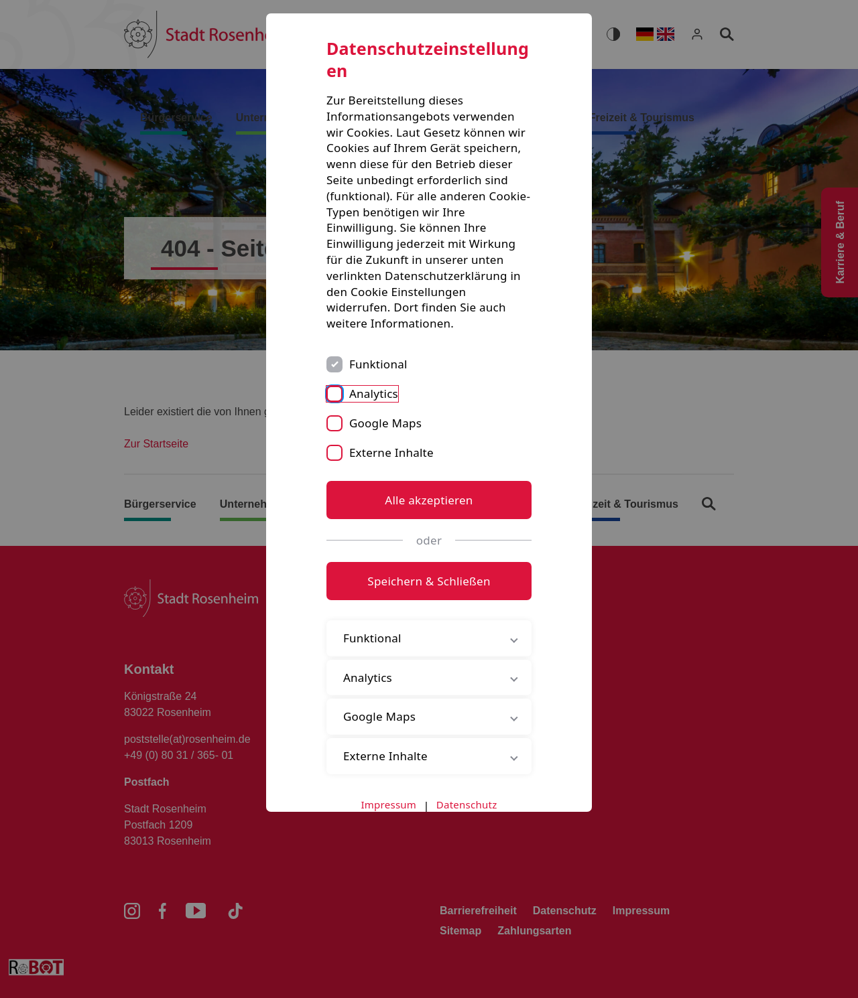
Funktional (378, 364)
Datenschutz (466, 804)
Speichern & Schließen (428, 581)
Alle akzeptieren (429, 500)
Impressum (389, 804)
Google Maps (385, 423)
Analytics (373, 393)
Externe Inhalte (391, 452)
